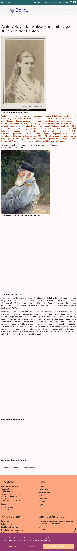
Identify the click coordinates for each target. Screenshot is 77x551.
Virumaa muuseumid (7, 2)
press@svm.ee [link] (7, 507)
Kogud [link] (41, 505)
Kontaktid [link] (42, 487)
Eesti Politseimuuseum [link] (9, 527)
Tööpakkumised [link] (44, 493)
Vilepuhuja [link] (65, 2)
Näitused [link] (42, 502)
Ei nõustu (32, 547)
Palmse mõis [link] (5, 521)
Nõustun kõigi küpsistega (59, 547)
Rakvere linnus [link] (6, 524)
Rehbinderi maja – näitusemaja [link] (12, 533)
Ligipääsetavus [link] (37, 2)
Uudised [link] (41, 496)
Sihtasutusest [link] (43, 490)
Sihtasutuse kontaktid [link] (55, 2)
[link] (71, 2)
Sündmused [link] (43, 499)
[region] (38, 542)
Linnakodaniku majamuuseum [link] (12, 530)
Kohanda (12, 547)
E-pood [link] (45, 2)
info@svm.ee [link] (6, 499)
